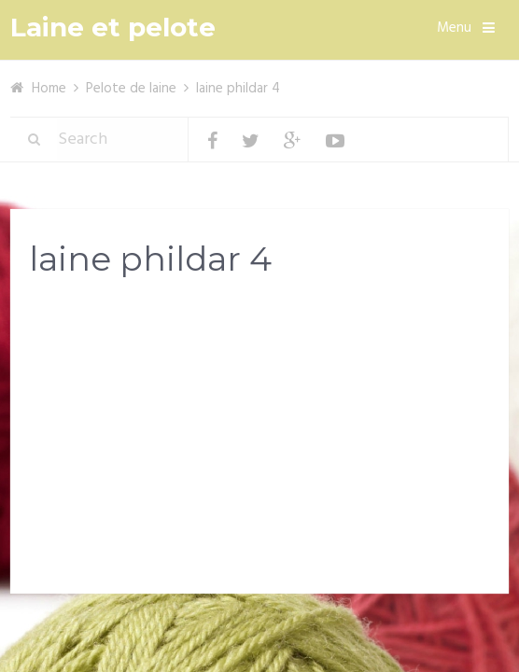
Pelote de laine (131, 88)
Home (49, 88)
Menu (454, 28)
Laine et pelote (113, 27)
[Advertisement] (259, 440)
